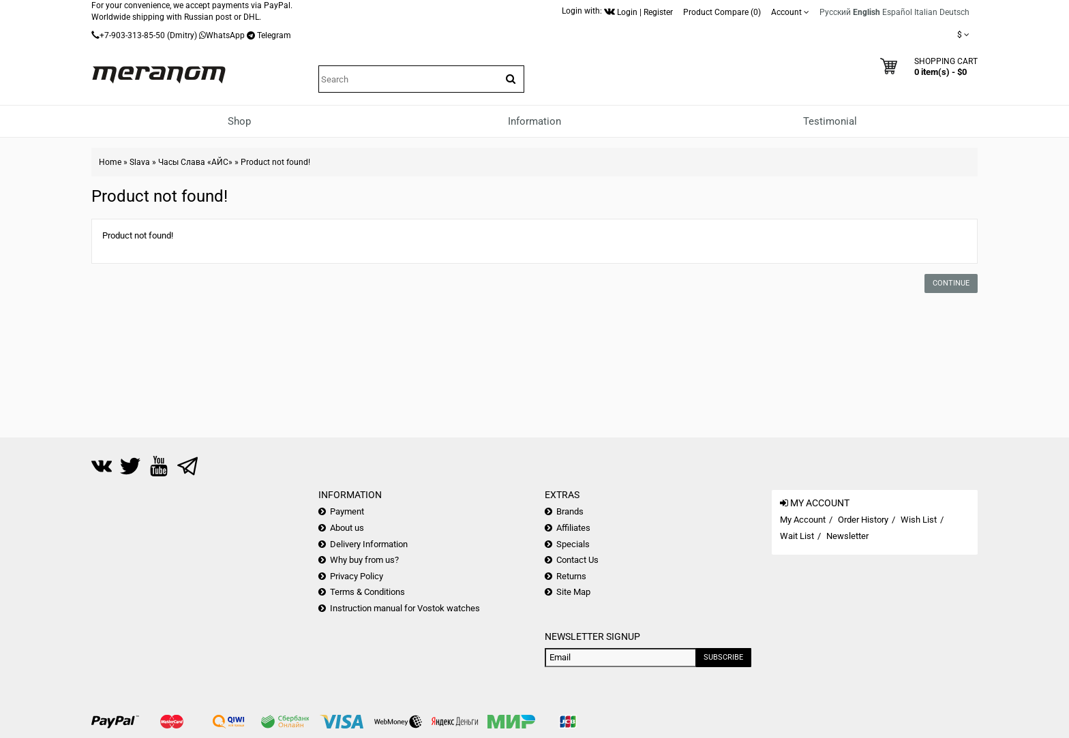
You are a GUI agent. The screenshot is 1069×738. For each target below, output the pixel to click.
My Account (803, 519)
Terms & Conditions (367, 592)
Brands (570, 511)
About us (347, 528)
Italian (925, 12)
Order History (863, 519)
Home (110, 162)
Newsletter (847, 536)
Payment (347, 511)
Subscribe (723, 657)
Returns (571, 576)
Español (897, 12)
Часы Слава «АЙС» (195, 162)
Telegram (274, 35)
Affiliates (573, 528)
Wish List (919, 519)
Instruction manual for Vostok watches (405, 608)
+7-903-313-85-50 (132, 35)
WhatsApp (225, 35)
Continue (951, 283)
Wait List (797, 536)
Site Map (573, 592)
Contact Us (577, 560)
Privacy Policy (356, 576)
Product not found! (275, 162)
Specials (573, 544)
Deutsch (954, 12)
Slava (140, 162)
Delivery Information (369, 544)
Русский (835, 12)
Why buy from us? (364, 560)
